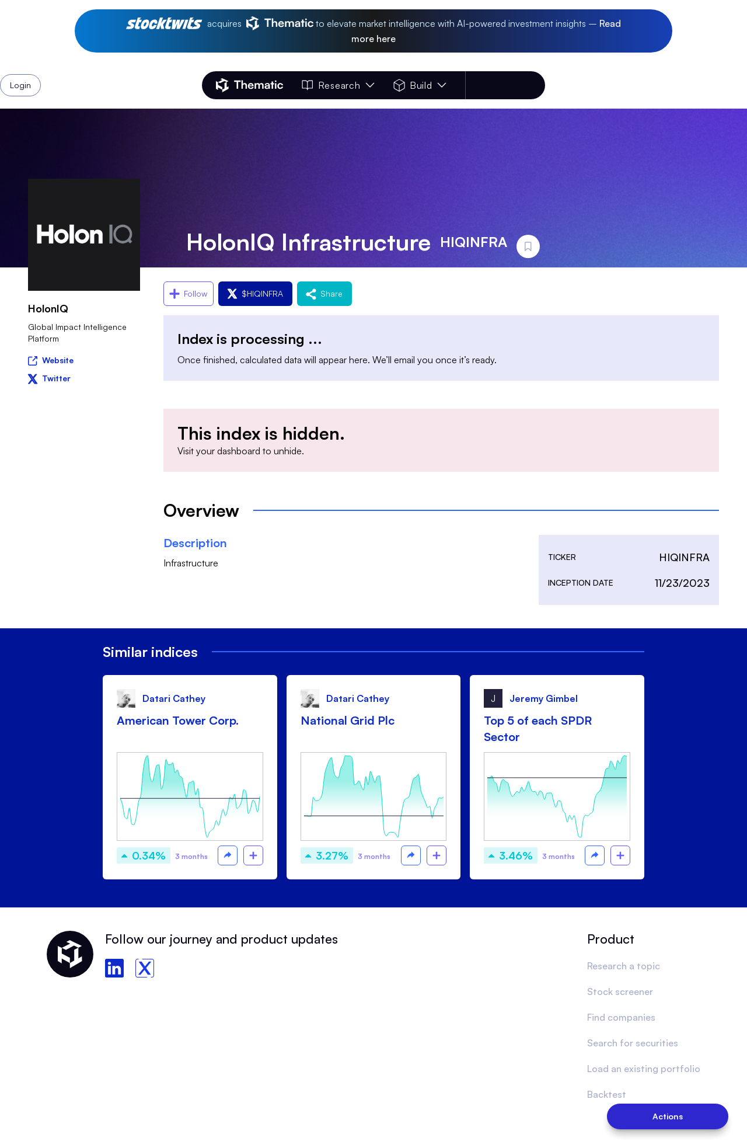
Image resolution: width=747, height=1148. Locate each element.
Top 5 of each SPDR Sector (538, 728)
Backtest (606, 1094)
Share (324, 293)
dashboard (238, 451)
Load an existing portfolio (643, 1068)
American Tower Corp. (178, 720)
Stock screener (620, 991)
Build (419, 85)
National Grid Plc (348, 720)
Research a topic (623, 966)
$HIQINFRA (255, 293)
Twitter (49, 378)
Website (51, 359)
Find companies (621, 1017)
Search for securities (632, 1043)
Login (514, 85)
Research (338, 85)
